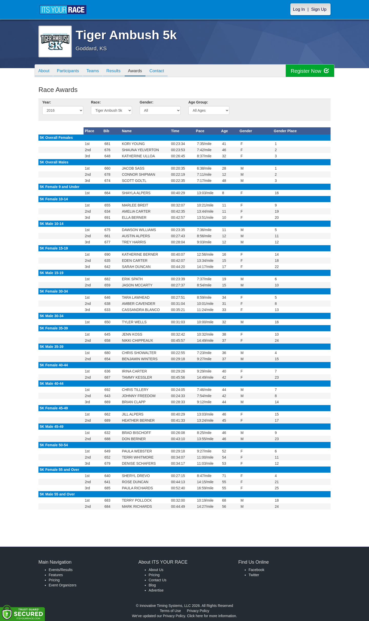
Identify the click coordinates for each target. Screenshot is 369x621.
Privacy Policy (198, 611)
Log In (299, 9)
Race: (96, 102)
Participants (69, 71)
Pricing (54, 580)
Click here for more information (211, 616)
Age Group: (198, 102)
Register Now (309, 71)
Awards (139, 71)
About (44, 71)
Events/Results (61, 570)
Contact (162, 71)
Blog (152, 585)
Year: (46, 102)
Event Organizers (62, 585)
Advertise (156, 590)
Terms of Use (170, 611)
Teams (95, 71)
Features (56, 575)
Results (117, 71)
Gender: (146, 102)
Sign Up (318, 9)
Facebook (256, 570)
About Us (156, 570)
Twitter (254, 575)
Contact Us (157, 580)
